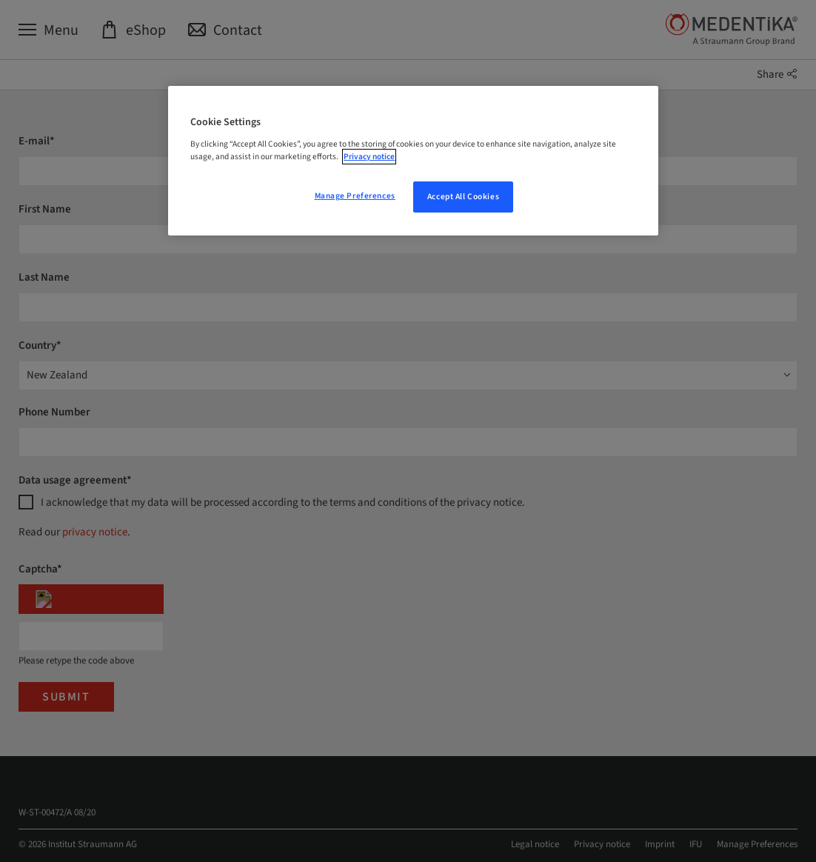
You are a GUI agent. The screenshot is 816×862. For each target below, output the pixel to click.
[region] (413, 160)
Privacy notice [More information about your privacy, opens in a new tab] (369, 156)
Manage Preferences (355, 196)
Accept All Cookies (463, 196)
